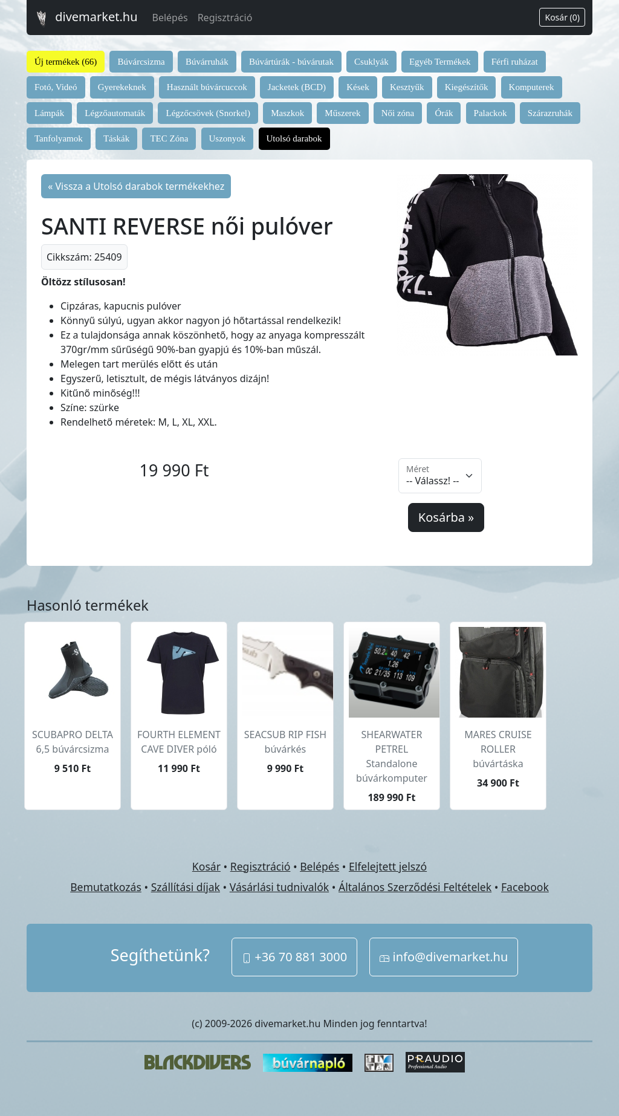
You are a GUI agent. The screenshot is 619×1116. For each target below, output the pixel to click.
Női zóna (398, 113)
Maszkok (287, 113)
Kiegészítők (466, 87)
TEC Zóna (169, 138)
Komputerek (531, 87)
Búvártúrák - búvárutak (291, 62)
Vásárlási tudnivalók (279, 887)
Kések (357, 87)
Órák (444, 113)
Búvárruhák (207, 62)
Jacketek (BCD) (297, 87)
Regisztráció (225, 17)
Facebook (525, 887)
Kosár (206, 866)
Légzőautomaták (115, 113)
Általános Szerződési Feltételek (415, 887)
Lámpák (49, 113)
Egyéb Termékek (440, 62)
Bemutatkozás (105, 887)
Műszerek (342, 113)
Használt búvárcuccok (207, 87)
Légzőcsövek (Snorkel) (208, 113)
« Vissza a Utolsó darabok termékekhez (136, 186)
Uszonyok (227, 138)
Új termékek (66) (65, 62)
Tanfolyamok (58, 138)
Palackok (490, 113)
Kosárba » (446, 517)
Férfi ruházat (514, 62)
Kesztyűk (407, 87)
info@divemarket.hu (444, 957)
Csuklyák (371, 62)
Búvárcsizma (140, 62)
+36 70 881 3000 (294, 957)
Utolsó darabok (294, 138)
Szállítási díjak (185, 887)
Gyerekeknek (122, 87)
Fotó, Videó (55, 87)
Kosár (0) (562, 17)
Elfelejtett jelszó (388, 866)
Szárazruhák (550, 113)
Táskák (116, 138)
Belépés (170, 17)
